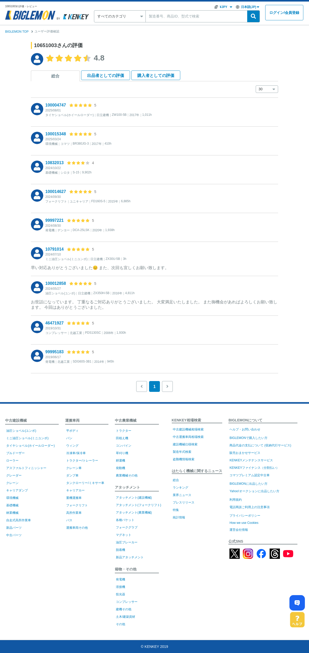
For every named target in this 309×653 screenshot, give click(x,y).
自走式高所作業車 (18, 520)
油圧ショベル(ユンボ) (21, 431)
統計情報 (179, 517)
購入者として (155, 75)
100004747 (55, 105)
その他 (120, 624)
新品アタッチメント (130, 557)
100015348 (55, 134)
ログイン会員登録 (284, 13)
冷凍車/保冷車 (75, 453)
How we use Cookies (243, 523)
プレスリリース (183, 502)
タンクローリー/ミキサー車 (85, 483)
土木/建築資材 (125, 617)
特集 (176, 510)
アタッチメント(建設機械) (134, 497)
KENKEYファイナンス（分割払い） (254, 468)
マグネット (123, 535)
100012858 (55, 283)
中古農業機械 (125, 420)
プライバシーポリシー (244, 515)
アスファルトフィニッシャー (26, 468)
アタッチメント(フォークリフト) (138, 505)
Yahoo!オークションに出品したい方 (254, 491)
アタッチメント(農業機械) (134, 512)
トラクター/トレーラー (82, 460)
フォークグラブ (127, 527)
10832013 (54, 163)
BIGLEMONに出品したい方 (248, 484)
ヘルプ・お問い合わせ (244, 429)
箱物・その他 (125, 569)
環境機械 (12, 498)
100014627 (55, 191)
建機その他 (123, 609)
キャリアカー (75, 490)
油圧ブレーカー (127, 542)
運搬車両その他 (77, 528)
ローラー (12, 460)
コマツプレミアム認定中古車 (249, 475)
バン (69, 438)
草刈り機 (122, 453)
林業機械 (12, 513)
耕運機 (120, 460)
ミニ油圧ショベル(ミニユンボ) (27, 438)
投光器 (120, 594)
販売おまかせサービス (244, 453)
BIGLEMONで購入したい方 (248, 438)
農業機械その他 (127, 475)
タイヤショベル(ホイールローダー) (30, 445)
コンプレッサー (127, 602)
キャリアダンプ (17, 490)
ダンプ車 (72, 475)
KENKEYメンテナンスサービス (251, 460)
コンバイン (123, 445)
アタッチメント (127, 487)
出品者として (105, 75)
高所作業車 (74, 513)
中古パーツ (14, 535)
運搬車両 (72, 420)
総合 (55, 76)
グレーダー (14, 475)
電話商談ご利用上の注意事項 (249, 507)
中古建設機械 (16, 420)
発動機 (120, 468)
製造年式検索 (182, 452)
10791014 (54, 249)
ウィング (72, 445)
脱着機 (120, 550)
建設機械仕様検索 (185, 444)
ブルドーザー (15, 453)
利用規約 (235, 499)
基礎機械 (12, 505)
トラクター (123, 431)
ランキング (180, 487)
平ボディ (72, 431)
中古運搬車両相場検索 (188, 437)
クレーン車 (74, 468)
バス (69, 520)
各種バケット (125, 520)
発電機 (120, 579)
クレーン (12, 483)
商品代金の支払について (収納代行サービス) (260, 445)
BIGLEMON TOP (17, 31)
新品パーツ (14, 528)
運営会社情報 (238, 530)
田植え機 (122, 438)
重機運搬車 (74, 498)
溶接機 (120, 587)
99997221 (54, 220)
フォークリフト (77, 505)
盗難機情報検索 (183, 459)
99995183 (54, 352)
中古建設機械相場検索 (188, 429)
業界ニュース (182, 495)
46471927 (54, 323)
